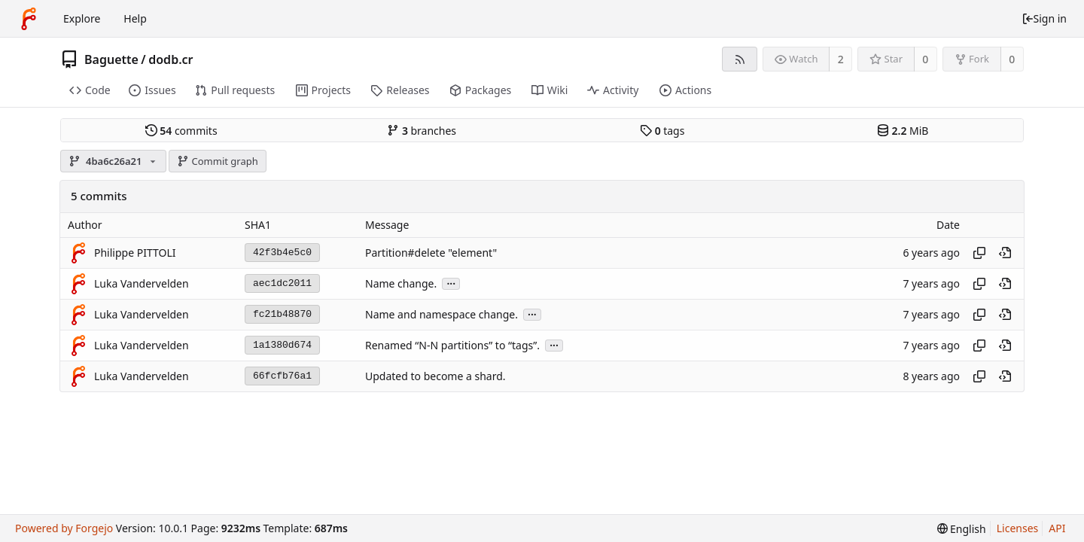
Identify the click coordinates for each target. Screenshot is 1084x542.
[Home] (29, 18)
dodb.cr (170, 59)
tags (662, 130)
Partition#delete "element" (431, 252)
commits (181, 130)
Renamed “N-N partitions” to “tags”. (452, 345)
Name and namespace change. (441, 314)
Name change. (401, 283)
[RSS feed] (739, 59)
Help (135, 18)
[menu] (961, 529)
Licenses (1018, 528)
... (450, 283)
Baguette (111, 59)
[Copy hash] (979, 253)
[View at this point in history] (1005, 253)
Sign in (1044, 18)
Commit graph (217, 161)
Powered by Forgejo (64, 528)
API (1057, 528)
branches (421, 130)
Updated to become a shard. (435, 376)
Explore (81, 18)
